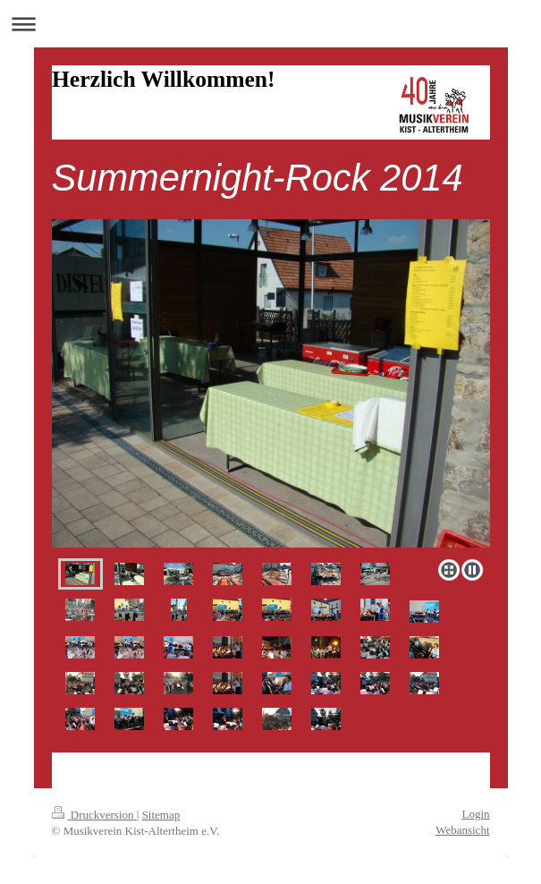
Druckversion (94, 814)
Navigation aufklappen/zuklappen (270, 23)
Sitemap (161, 814)
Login (475, 813)
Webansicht (462, 830)
